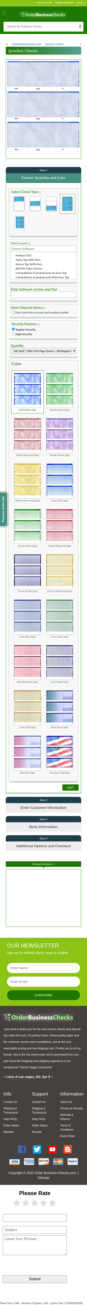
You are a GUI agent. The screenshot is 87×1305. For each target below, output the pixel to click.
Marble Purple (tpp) (59, 437)
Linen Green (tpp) (59, 618)
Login (80, 3)
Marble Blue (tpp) (27, 392)
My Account (44, 3)
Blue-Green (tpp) (59, 709)
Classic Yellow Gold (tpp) (59, 573)
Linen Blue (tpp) (27, 618)
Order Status (11, 1125)
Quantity (17, 345)
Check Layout (19, 243)
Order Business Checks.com (55, 1172)
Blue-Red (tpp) (27, 754)
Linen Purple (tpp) (59, 664)
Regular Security (26, 329)
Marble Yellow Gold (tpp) (27, 482)
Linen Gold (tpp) (27, 709)
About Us (66, 1101)
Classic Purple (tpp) (27, 573)
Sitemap (43, 1177)
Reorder (8, 1131)
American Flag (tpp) (59, 754)
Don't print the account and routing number (42, 312)
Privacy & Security (71, 1108)
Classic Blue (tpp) (59, 482)
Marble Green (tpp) (59, 392)
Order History (64, 3)
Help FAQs (10, 1118)
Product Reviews (43, 863)
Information (72, 1093)
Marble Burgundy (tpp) (27, 437)
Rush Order (67, 1136)
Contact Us (10, 1101)
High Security (24, 334)
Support (40, 1093)
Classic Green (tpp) (27, 528)
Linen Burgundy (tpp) (27, 664)
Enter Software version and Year (34, 289)
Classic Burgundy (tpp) (59, 528)
